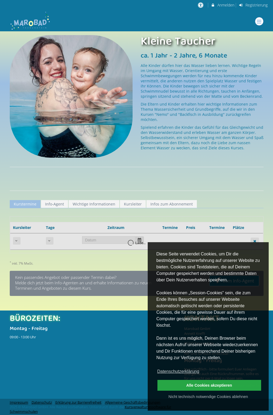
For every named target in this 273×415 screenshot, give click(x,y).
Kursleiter (133, 204)
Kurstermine (25, 204)
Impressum (19, 402)
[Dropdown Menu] (259, 21)
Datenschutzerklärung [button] (178, 371)
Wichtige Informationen (94, 204)
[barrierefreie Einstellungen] (201, 5)
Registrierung (253, 5)
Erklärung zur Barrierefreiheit (78, 402)
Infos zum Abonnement (171, 204)
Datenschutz (42, 402)
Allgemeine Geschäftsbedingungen (132, 402)
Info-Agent (54, 204)
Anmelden (223, 5)
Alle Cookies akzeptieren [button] (209, 385)
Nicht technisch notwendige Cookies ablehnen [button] (208, 396)
